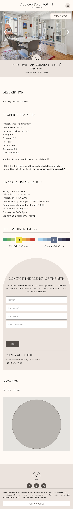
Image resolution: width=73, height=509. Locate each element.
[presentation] (25, 334)
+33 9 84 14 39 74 (14, 363)
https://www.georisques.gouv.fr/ (49, 169)
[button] (5, 32)
